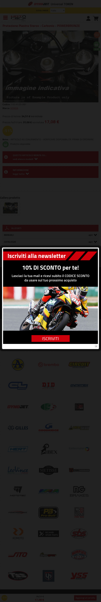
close (96, 328)
